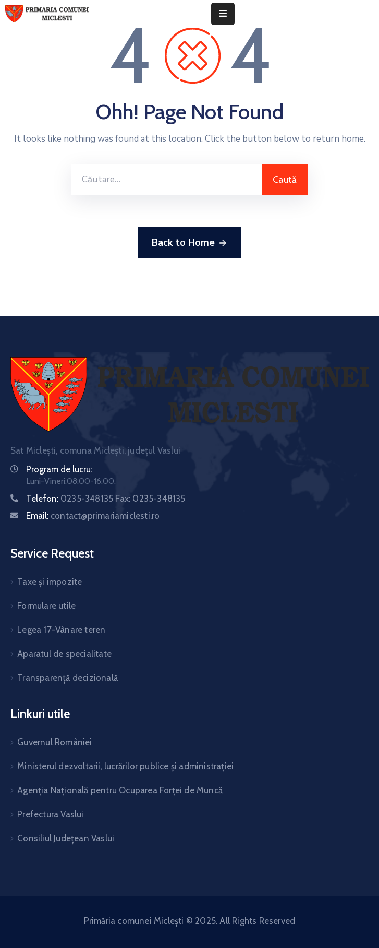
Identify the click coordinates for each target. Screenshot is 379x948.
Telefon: (106, 498)
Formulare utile (46, 605)
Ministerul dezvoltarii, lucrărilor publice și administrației (125, 766)
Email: (93, 516)
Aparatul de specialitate (64, 654)
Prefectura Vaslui (50, 814)
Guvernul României (54, 742)
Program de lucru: (59, 469)
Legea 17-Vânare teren (61, 630)
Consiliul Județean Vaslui (65, 838)
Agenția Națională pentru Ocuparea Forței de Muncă (120, 790)
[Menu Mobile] (223, 14)
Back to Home (189, 243)
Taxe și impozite (49, 581)
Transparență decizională (67, 678)
